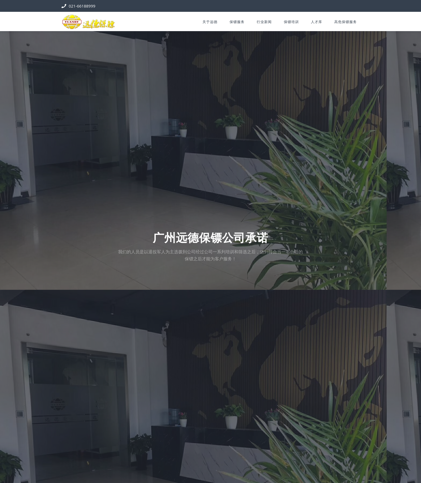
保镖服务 (237, 21)
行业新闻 (264, 21)
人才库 (316, 21)
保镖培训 (291, 21)
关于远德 (209, 21)
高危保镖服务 (345, 21)
